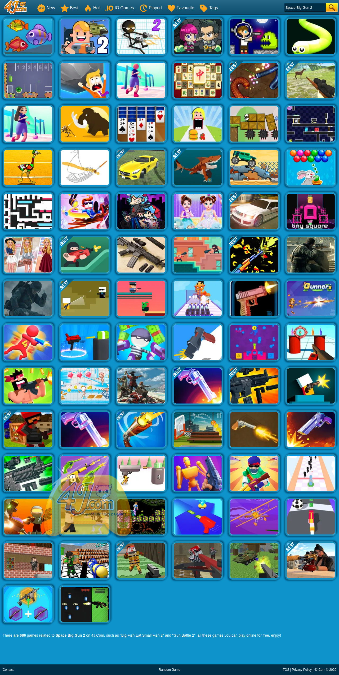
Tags (208, 8)
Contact (8, 670)
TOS (286, 670)
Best (69, 8)
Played (150, 8)
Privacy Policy (302, 670)
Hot (92, 8)
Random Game (169, 670)
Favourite (180, 8)
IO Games (119, 8)
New (46, 8)
